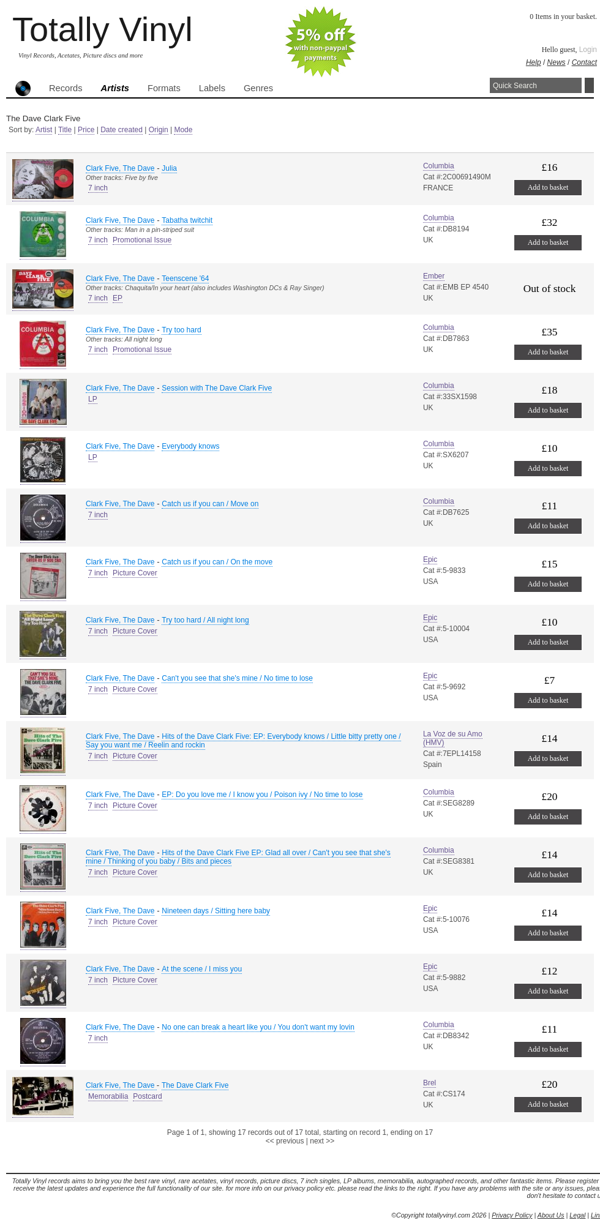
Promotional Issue (142, 240)
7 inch (98, 188)
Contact (584, 62)
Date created (121, 129)
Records (66, 88)
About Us (551, 1215)
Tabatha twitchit (187, 220)
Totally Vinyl (102, 29)
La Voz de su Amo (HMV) (452, 738)
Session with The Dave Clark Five (217, 388)
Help (533, 62)
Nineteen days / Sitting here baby (216, 911)
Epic (430, 559)
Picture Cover (135, 573)
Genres (258, 88)
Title (65, 129)
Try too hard (181, 330)
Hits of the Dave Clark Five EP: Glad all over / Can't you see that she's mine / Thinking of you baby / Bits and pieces (238, 857)
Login (588, 49)
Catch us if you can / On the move (217, 562)
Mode (183, 129)
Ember (433, 276)
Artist (44, 129)
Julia (169, 168)
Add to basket (548, 187)
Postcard (147, 1096)
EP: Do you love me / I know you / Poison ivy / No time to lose (262, 794)
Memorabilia (108, 1096)
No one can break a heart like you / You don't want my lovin (258, 1027)
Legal (577, 1215)
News (556, 62)
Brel (429, 1083)
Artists (115, 88)
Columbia (438, 166)
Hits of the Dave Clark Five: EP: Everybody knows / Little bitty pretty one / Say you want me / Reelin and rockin (243, 740)
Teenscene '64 (185, 278)
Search (589, 85)
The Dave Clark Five (195, 1085)
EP (117, 298)
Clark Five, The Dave (120, 168)
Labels (212, 88)
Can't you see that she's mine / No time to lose (237, 678)
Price (86, 129)
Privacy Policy (512, 1215)
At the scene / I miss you (202, 969)
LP (92, 399)
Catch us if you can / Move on (210, 504)
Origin (158, 129)
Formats (164, 88)
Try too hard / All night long (205, 620)
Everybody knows (190, 446)
